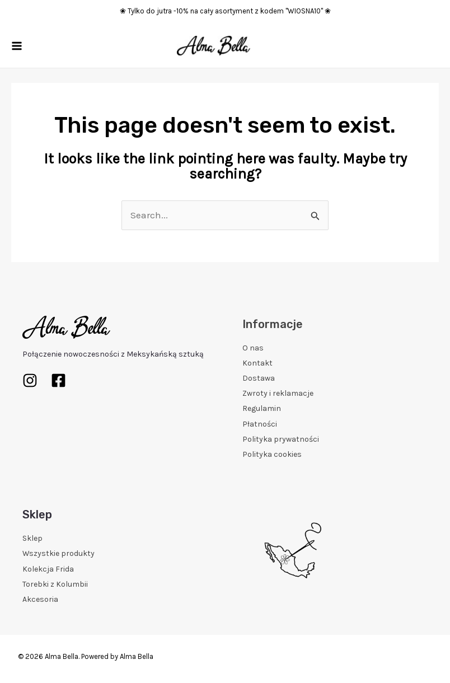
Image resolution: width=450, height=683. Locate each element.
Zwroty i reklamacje (277, 393)
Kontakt (257, 363)
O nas (253, 348)
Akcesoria (40, 599)
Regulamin (261, 408)
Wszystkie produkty (58, 553)
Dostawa (258, 378)
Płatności (259, 424)
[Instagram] (30, 380)
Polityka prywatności (280, 439)
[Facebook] (58, 380)
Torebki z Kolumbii (55, 584)
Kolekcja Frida (48, 569)
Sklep (32, 538)
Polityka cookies (272, 454)
